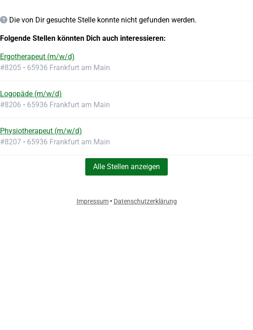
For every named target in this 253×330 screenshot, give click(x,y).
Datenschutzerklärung (145, 201)
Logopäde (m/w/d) (31, 93)
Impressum (93, 201)
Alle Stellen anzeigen (126, 166)
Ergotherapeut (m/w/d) (37, 56)
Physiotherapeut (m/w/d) (41, 130)
